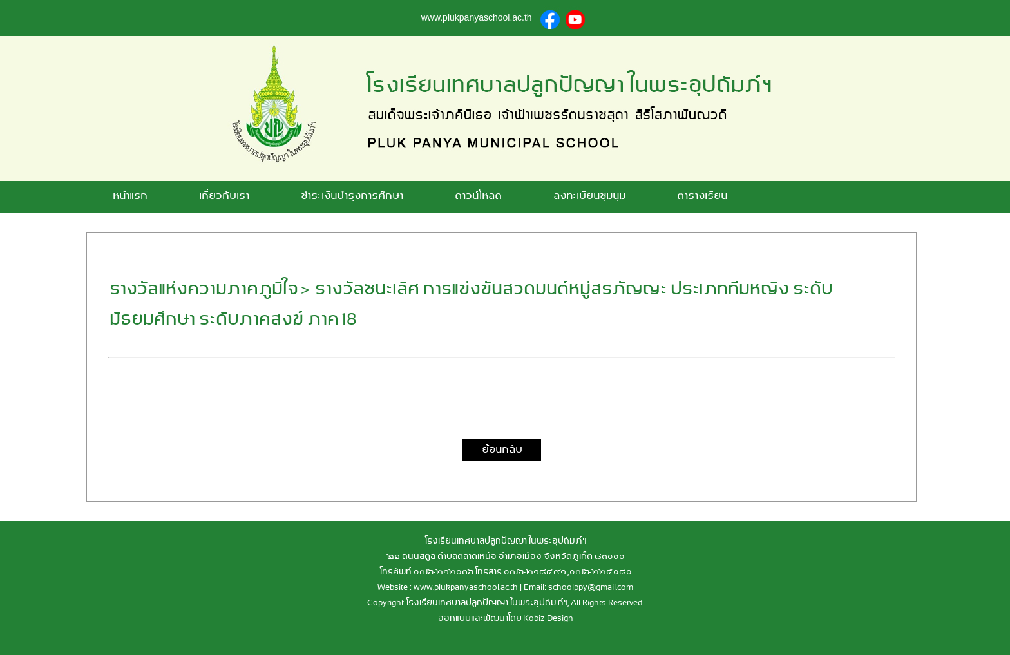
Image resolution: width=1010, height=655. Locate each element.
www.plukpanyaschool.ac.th (466, 587)
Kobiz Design (548, 618)
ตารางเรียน (701, 196)
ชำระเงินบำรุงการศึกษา (351, 196)
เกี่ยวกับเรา (223, 196)
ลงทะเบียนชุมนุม (589, 196)
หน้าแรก (129, 196)
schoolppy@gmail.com (590, 587)
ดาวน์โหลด (477, 196)
